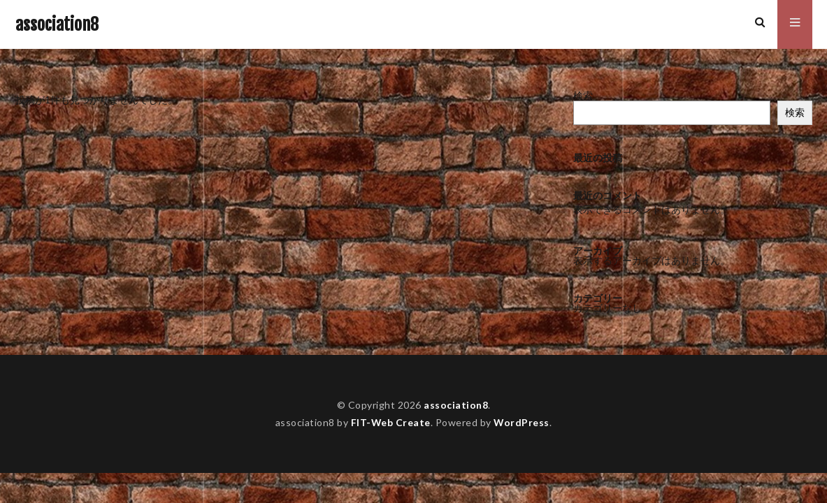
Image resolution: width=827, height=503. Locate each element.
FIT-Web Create (390, 422)
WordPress (522, 422)
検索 (583, 95)
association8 (57, 24)
